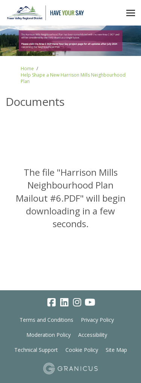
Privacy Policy (97, 319)
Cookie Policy (81, 349)
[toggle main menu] (130, 13)
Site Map (116, 349)
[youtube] (89, 302)
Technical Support (36, 349)
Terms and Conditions (46, 319)
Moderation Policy (48, 334)
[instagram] (77, 302)
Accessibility (92, 334)
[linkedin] (64, 302)
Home (27, 68)
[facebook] (51, 302)
